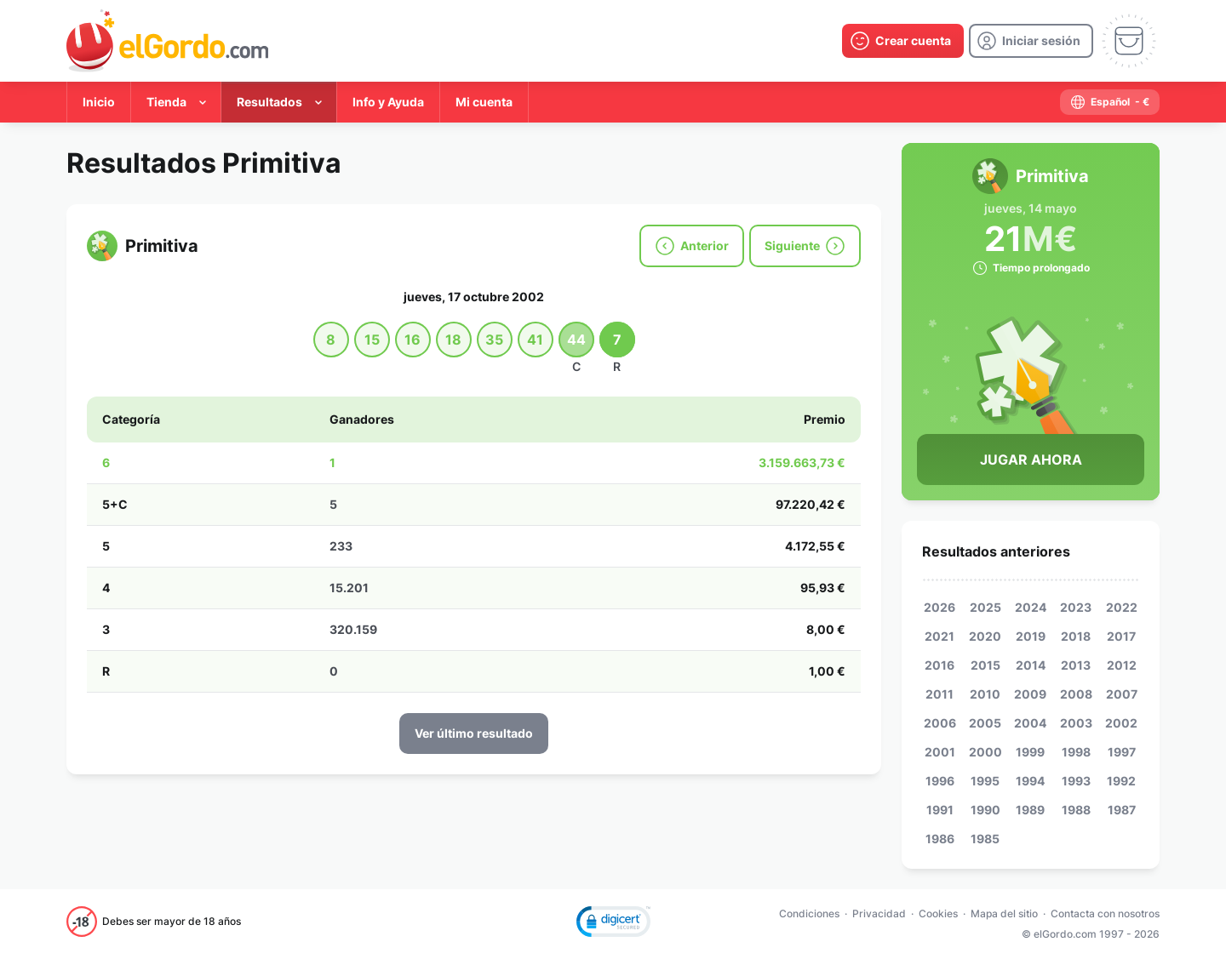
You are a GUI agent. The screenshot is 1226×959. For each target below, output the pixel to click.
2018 (1076, 636)
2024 (1030, 607)
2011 (939, 694)
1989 (1030, 809)
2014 (1031, 665)
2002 (1121, 723)
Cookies (938, 913)
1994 (1030, 780)
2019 (1031, 636)
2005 (985, 723)
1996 (939, 780)
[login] (1031, 41)
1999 (1030, 752)
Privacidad (879, 913)
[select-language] (1110, 102)
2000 (985, 752)
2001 (940, 752)
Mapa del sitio (1004, 913)
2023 (1075, 607)
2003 (1076, 723)
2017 (1121, 636)
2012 (1122, 665)
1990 (985, 809)
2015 (985, 665)
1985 (985, 838)
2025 (985, 607)
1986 (939, 838)
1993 (1076, 780)
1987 (1122, 809)
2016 (939, 665)
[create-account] (903, 41)
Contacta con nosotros (1105, 913)
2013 (1076, 665)
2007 (1121, 694)
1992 (1121, 780)
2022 (1121, 607)
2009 (1030, 694)
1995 (985, 780)
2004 (1030, 723)
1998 (1076, 752)
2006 (940, 723)
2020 (985, 636)
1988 (1076, 809)
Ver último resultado (474, 733)
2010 (985, 694)
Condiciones (809, 913)
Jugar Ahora (1031, 459)
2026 (939, 607)
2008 (1076, 694)
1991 (940, 809)
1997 (1122, 752)
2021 (939, 636)
